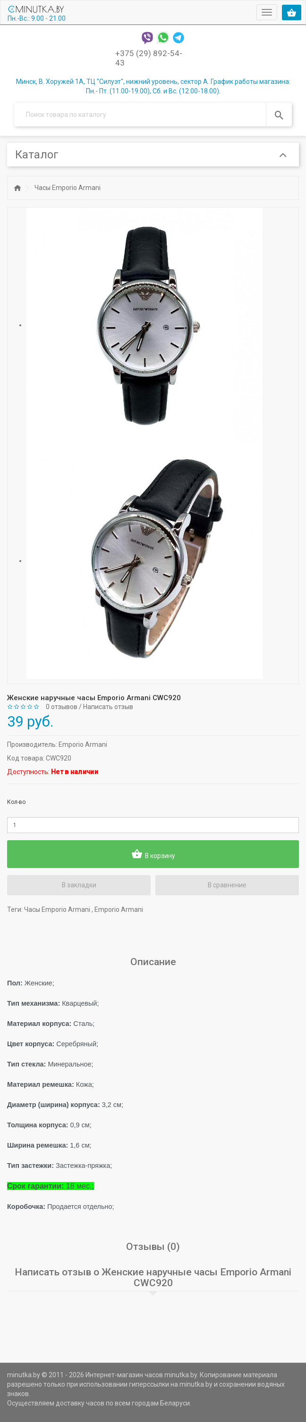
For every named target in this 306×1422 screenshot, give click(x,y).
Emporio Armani (83, 744)
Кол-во (16, 801)
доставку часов (80, 1403)
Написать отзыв (108, 707)
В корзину (153, 853)
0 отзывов (61, 707)
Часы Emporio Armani (67, 187)
